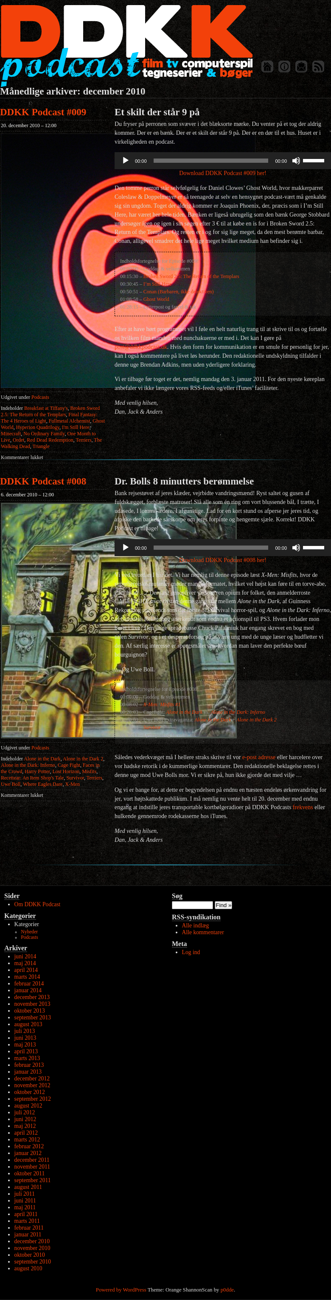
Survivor (75, 778)
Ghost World (156, 299)
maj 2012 (25, 1126)
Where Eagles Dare (42, 784)
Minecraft (11, 434)
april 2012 (26, 1133)
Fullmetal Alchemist (69, 421)
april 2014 (26, 970)
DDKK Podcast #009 (43, 112)
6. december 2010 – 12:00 (27, 495)
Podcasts (40, 397)
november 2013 (32, 1004)
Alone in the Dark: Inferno (28, 765)
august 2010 (28, 1268)
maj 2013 (25, 1044)
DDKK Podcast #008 (43, 481)
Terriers (83, 440)
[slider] (211, 161)
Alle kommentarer (203, 932)
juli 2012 (24, 1112)
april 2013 (26, 1051)
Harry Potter (37, 771)
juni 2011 (25, 1200)
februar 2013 (29, 1065)
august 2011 (28, 1187)
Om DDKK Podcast (37, 904)
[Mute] (296, 160)
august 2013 (28, 1024)
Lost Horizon (66, 771)
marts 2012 (27, 1139)
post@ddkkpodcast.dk (141, 347)
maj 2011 (25, 1207)
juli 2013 (24, 1031)
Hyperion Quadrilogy (37, 427)
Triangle (40, 446)
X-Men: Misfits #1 (161, 704)
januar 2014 (28, 990)
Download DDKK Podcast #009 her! (222, 173)
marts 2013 (27, 1058)
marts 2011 (27, 1221)
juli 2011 (24, 1194)
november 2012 (32, 1085)
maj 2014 (25, 963)
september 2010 (32, 1261)
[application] (223, 160)
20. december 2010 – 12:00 (28, 125)
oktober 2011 (29, 1173)
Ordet (18, 440)
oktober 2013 (29, 1011)
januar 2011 (28, 1234)
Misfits (89, 771)
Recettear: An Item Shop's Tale (32, 778)
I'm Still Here (76, 427)
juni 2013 (25, 1038)
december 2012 (32, 1078)
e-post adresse (258, 757)
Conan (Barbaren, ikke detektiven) (178, 292)
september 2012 (32, 1099)
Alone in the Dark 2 (83, 759)
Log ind (191, 952)
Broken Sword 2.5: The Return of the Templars (50, 411)
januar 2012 (28, 1153)
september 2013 (32, 1017)
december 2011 (32, 1160)
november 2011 (32, 1167)
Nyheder (29, 932)
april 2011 (26, 1214)
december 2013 (32, 997)
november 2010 (32, 1248)
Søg (177, 895)
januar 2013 (28, 1072)
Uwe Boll (10, 784)
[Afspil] (125, 160)
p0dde (227, 1290)
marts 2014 (27, 977)
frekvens (303, 807)
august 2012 (28, 1105)
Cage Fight (69, 765)
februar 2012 (29, 1146)
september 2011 (32, 1180)
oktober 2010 (29, 1255)
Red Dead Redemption (50, 440)
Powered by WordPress (121, 1290)
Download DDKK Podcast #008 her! (222, 560)
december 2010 (32, 1241)
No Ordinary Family (44, 434)
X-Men (72, 784)
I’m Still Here (157, 284)
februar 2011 (29, 1228)
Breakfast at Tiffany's (46, 408)
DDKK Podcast (126, 45)
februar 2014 (29, 983)
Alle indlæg (195, 925)
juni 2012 (25, 1119)
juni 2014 (25, 956)
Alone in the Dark (42, 759)
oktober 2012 (29, 1092)
